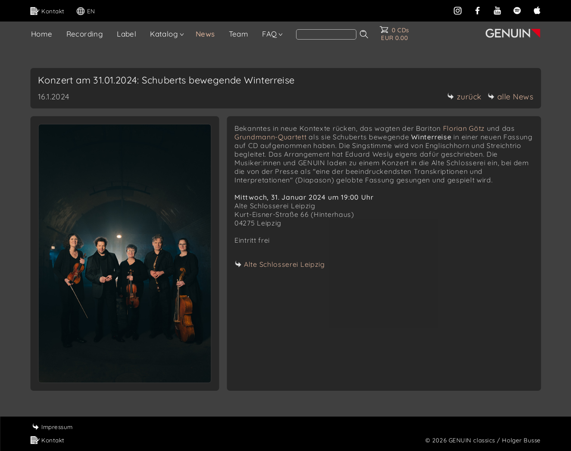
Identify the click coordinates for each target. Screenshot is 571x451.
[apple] (537, 10)
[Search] (326, 34)
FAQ (269, 33)
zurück (464, 97)
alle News (511, 97)
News (205, 33)
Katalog (164, 33)
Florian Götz (464, 128)
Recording (84, 33)
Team (239, 33)
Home (42, 33)
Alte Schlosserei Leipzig (284, 264)
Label (126, 33)
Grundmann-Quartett (270, 137)
